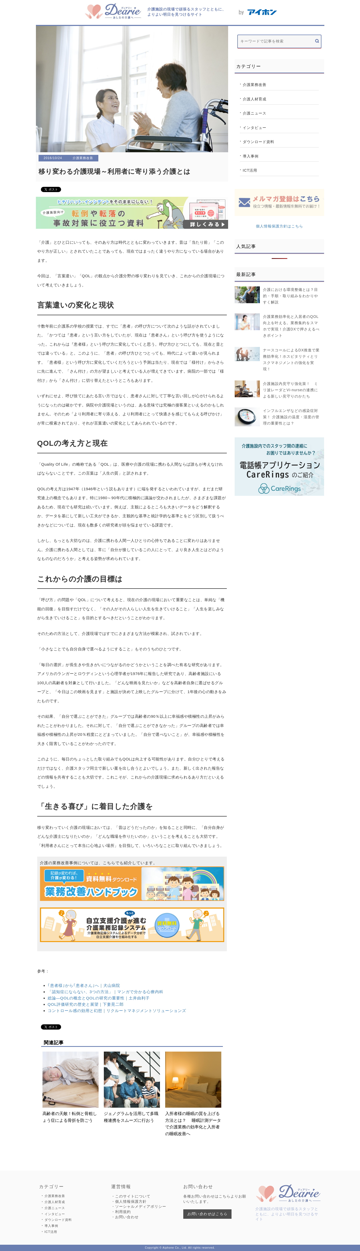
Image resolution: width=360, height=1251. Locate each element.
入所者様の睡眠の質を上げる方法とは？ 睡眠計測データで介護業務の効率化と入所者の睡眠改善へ (193, 1094)
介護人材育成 (254, 99)
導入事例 (251, 156)
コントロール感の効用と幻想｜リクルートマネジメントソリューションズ (117, 1010)
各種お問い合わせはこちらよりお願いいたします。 (214, 1199)
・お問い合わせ (125, 1217)
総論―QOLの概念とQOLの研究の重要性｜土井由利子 (99, 998)
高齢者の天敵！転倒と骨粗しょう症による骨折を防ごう (70, 1087)
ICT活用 (250, 170)
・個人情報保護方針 (129, 1201)
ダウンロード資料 (258, 142)
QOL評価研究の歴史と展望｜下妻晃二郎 (86, 1004)
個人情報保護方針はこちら (279, 226)
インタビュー (254, 128)
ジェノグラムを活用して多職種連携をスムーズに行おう (132, 1087)
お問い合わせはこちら (207, 1214)
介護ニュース (254, 113)
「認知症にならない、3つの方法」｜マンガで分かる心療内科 (105, 991)
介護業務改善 (254, 85)
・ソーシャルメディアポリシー (138, 1206)
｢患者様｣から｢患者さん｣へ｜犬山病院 (84, 985)
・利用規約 (121, 1212)
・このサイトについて (131, 1196)
